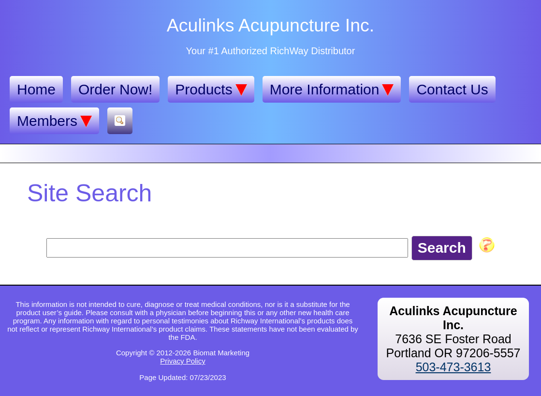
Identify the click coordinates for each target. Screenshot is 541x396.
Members (54, 121)
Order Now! (115, 89)
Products (211, 89)
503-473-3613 (453, 367)
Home (36, 89)
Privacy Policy (182, 361)
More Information (332, 89)
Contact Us (452, 89)
